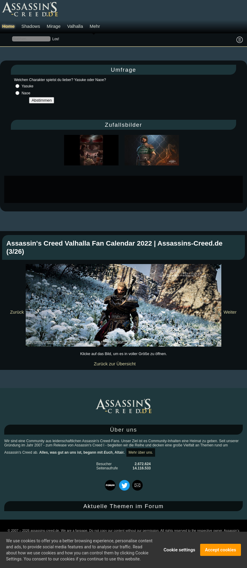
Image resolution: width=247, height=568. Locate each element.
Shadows (30, 26)
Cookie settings (179, 550)
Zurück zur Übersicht (114, 363)
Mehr (95, 26)
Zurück (17, 312)
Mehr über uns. (140, 452)
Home (8, 26)
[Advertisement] (124, 189)
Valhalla (75, 26)
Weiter (229, 312)
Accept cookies (220, 550)
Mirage (53, 26)
